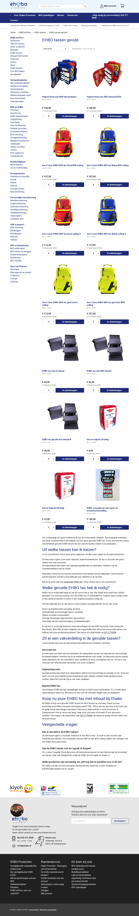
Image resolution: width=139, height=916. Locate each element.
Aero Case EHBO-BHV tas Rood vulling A (61, 234)
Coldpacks (15, 275)
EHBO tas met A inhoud (53, 371)
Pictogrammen (17, 173)
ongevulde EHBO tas (73, 582)
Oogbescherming (18, 203)
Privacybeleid (33, 910)
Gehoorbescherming (19, 206)
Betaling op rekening (89, 25)
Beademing (15, 257)
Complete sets (17, 219)
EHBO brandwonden (19, 116)
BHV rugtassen (17, 153)
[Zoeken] (63, 6)
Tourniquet (15, 122)
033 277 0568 (27, 837)
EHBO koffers (17, 38)
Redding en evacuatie (19, 176)
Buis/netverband (17, 98)
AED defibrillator (17, 248)
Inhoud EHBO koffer (19, 56)
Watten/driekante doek (20, 95)
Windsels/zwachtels (19, 92)
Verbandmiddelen (18, 80)
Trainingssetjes (17, 101)
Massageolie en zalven (20, 272)
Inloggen (45, 890)
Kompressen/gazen (19, 86)
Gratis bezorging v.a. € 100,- (48, 25)
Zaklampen (15, 144)
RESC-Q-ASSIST (17, 47)
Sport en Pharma (18, 266)
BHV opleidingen (46, 15)
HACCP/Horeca (17, 44)
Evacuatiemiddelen (18, 131)
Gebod (13, 182)
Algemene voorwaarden (48, 910)
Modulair (14, 50)
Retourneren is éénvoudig (52, 884)
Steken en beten (17, 147)
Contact (14, 20)
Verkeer (13, 240)
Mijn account (46, 893)
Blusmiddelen (16, 164)
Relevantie (55, 48)
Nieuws (60, 15)
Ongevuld (14, 59)
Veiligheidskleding (18, 137)
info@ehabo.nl (24, 846)
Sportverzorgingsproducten (83, 884)
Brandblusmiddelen (80, 872)
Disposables (16, 216)
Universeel (15, 40)
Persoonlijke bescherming (23, 197)
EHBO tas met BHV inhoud (99, 371)
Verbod (13, 185)
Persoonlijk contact (70, 25)
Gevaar (13, 179)
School (13, 62)
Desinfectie (15, 113)
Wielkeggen (15, 230)
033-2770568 (110, 632)
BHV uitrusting (16, 134)
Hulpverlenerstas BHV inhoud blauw (59, 97)
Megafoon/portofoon (19, 140)
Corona (13, 150)
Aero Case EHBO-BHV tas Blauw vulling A (106, 234)
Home (12, 15)
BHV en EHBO (16, 107)
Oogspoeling (16, 119)
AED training (15, 260)
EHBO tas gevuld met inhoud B (56, 439)
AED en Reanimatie (19, 245)
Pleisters (14, 110)
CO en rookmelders (19, 168)
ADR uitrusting (16, 227)
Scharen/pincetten (18, 128)
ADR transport (17, 224)
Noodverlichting (17, 192)
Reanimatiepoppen (18, 254)
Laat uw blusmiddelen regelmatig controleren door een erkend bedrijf (83, 878)
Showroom (72, 15)
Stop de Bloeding (18, 125)
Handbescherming (18, 212)
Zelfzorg (14, 281)
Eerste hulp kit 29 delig (98, 439)
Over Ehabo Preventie (24, 15)
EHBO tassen (16, 53)
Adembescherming (18, 200)
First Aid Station (17, 71)
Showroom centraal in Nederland (22, 25)
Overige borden (17, 188)
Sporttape (14, 269)
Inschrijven (120, 821)
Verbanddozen (16, 156)
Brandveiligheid (17, 162)
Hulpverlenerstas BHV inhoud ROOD (104, 97)
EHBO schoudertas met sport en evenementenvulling (102, 509)
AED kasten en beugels (20, 251)
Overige (13, 278)
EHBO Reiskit (16, 68)
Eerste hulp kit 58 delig (53, 508)
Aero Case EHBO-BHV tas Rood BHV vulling (62, 165)
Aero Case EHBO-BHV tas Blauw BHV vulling (108, 165)
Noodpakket (15, 74)
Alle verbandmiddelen (20, 83)
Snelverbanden (17, 89)
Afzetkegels (15, 233)
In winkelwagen (69, 116)
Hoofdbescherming (19, 209)
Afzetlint (14, 236)
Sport (12, 65)
